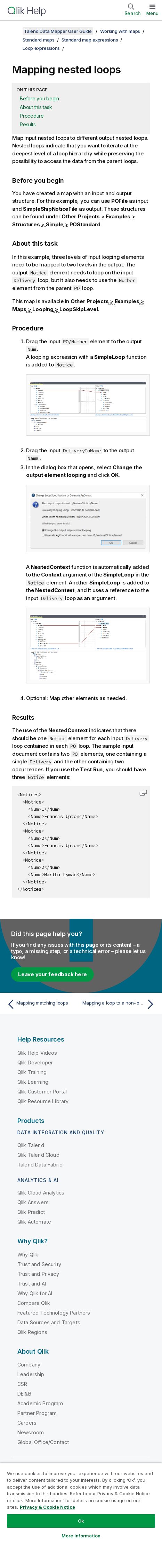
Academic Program (40, 1403)
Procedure (32, 116)
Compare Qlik (33, 1303)
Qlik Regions (32, 1332)
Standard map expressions (90, 40)
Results (27, 124)
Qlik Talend (30, 1145)
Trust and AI (31, 1284)
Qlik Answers (33, 1202)
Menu (152, 13)
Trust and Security (39, 1264)
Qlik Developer (35, 1062)
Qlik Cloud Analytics (40, 1193)
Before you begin (39, 98)
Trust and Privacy (38, 1274)
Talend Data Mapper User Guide (58, 31)
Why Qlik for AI (34, 1293)
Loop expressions (41, 48)
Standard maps (39, 40)
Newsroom (30, 1432)
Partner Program (37, 1413)
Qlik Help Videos (37, 1053)
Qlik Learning (32, 1082)
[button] (143, 793)
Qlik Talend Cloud (38, 1155)
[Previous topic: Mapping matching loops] (42, 1004)
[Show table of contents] (14, 31)
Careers (27, 1423)
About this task (36, 107)
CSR (22, 1384)
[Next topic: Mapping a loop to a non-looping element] (119, 1004)
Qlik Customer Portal (42, 1092)
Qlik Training (32, 1072)
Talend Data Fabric (39, 1165)
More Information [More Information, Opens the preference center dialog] (81, 1535)
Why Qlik (27, 1254)
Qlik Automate (34, 1222)
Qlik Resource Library (42, 1101)
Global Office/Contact (43, 1442)
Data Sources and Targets (48, 1322)
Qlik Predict (31, 1212)
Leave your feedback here (52, 974)
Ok (81, 1521)
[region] (81, 1503)
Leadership (30, 1374)
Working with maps (120, 31)
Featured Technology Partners (53, 1313)
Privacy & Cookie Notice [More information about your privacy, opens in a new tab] (47, 1507)
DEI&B (24, 1394)
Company (28, 1365)
